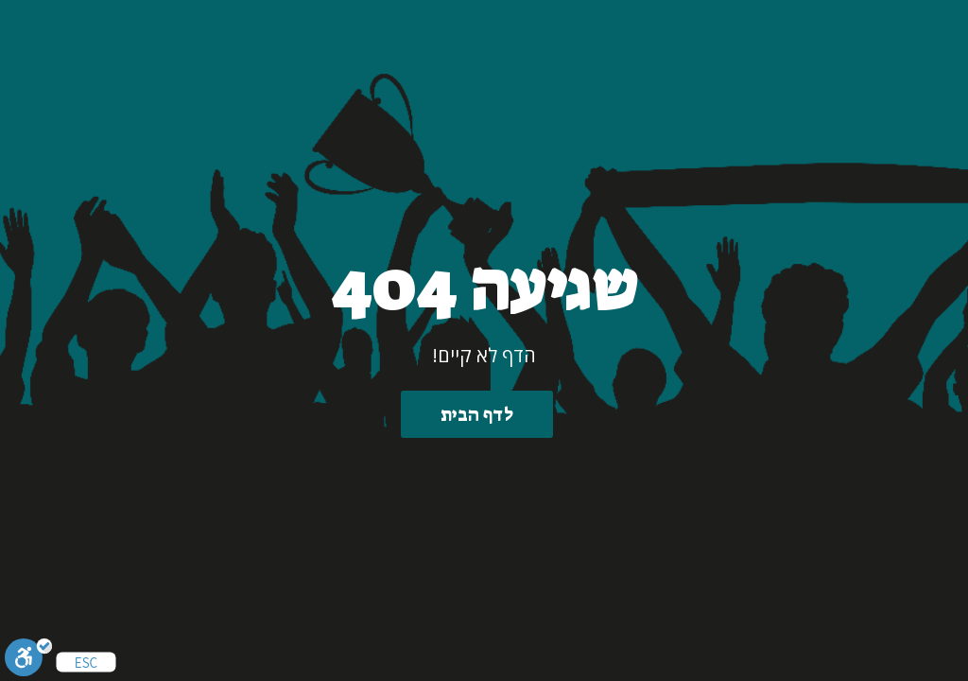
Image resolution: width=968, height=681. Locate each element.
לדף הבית (477, 414)
